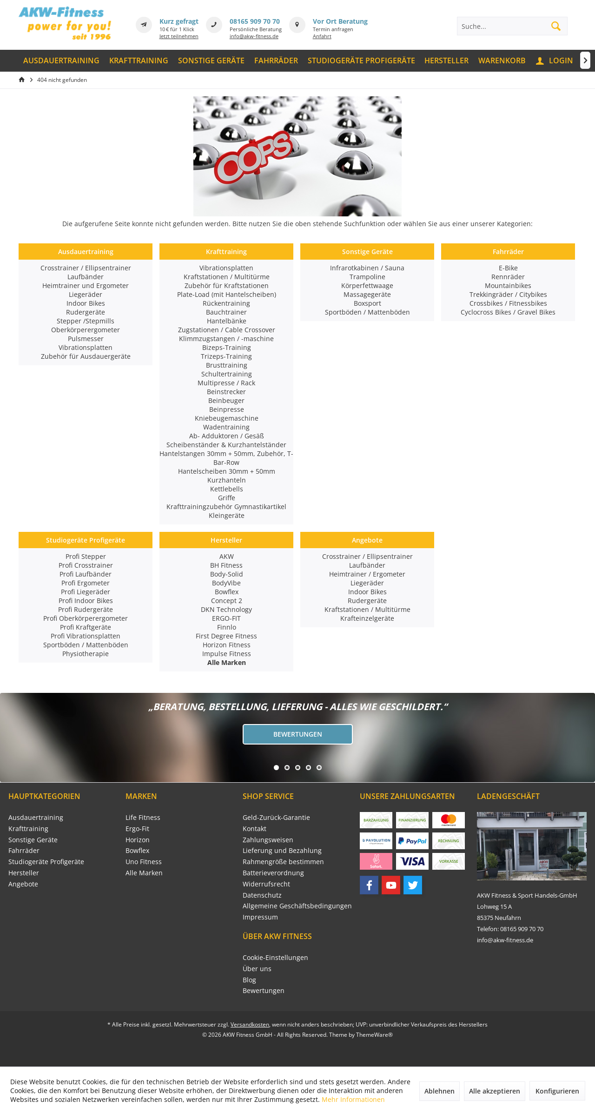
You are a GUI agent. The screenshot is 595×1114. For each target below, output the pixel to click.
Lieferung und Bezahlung (282, 850)
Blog (249, 979)
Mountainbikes (508, 285)
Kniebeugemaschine (226, 418)
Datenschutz (262, 895)
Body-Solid (226, 574)
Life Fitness (143, 817)
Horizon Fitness (227, 644)
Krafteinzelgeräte (367, 618)
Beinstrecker (226, 391)
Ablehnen (439, 1091)
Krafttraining (226, 251)
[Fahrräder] (276, 61)
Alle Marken (144, 872)
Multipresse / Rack (226, 382)
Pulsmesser (86, 338)
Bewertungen (297, 734)
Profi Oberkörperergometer (85, 618)
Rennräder (508, 276)
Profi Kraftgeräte (85, 627)
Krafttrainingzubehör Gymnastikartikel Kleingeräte (226, 511)
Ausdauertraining (85, 251)
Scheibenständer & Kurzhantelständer (226, 444)
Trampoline (367, 276)
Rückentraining (226, 303)
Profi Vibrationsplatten (85, 635)
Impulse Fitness (226, 653)
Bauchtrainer (226, 312)
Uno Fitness (144, 861)
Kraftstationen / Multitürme (227, 276)
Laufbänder (85, 276)
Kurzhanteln (226, 480)
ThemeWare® (374, 1035)
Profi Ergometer (85, 582)
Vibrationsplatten (85, 347)
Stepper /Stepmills (85, 320)
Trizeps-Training (226, 356)
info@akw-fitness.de (254, 36)
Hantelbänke (226, 320)
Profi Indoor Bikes (86, 600)
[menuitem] (62, 61)
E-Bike (508, 267)
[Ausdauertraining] (62, 61)
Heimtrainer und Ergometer (85, 285)
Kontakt (254, 828)
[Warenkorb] (502, 61)
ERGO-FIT (226, 618)
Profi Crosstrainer (86, 565)
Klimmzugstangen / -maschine (226, 338)
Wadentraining (226, 427)
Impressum (260, 917)
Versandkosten (250, 1024)
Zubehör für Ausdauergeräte (86, 356)
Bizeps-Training (226, 347)
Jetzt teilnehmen (178, 36)
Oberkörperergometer (85, 329)
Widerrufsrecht (266, 883)
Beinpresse (226, 409)
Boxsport (367, 303)
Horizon (138, 839)
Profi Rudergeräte (85, 609)
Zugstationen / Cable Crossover (226, 329)
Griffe (226, 497)
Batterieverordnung (273, 872)
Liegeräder (85, 294)
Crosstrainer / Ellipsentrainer (85, 267)
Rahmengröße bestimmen (283, 861)
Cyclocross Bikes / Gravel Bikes (508, 312)
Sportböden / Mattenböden (367, 312)
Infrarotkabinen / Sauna (367, 267)
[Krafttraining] (139, 61)
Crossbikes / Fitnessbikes (508, 303)
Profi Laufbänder (86, 574)
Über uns (257, 968)
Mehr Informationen (353, 1099)
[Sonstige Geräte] (211, 61)
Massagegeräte (367, 294)
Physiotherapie (85, 653)
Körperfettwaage (367, 285)
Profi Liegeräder (85, 591)
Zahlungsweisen (268, 839)
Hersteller (226, 540)
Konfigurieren (557, 1091)
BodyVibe (226, 582)
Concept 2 (226, 600)
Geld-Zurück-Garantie (276, 817)
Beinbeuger (226, 400)
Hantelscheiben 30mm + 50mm (226, 471)
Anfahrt (322, 36)
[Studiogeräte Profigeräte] (361, 61)
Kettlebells (226, 488)
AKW (226, 556)
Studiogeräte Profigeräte (85, 540)
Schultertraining (226, 373)
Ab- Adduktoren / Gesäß (226, 435)
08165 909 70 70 (255, 21)
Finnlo (226, 627)
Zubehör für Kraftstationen (227, 285)
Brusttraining (226, 365)
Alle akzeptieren (494, 1091)
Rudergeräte (85, 312)
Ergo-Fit (137, 828)
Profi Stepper (86, 556)
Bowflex (226, 591)
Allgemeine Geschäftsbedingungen (297, 905)
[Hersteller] (447, 61)
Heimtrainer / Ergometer (367, 574)
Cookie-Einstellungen (275, 957)
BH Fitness (226, 565)
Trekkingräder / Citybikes (508, 294)
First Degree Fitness (226, 635)
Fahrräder (508, 251)
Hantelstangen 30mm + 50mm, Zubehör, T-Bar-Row (226, 458)
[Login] (555, 61)
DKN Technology (226, 609)
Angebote (367, 540)
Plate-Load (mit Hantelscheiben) (226, 294)
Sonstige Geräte (367, 251)
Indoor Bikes (85, 303)
